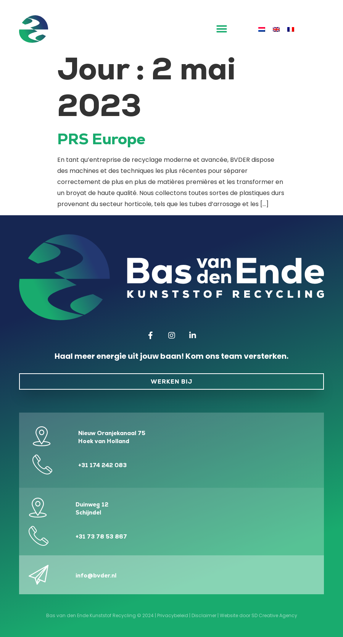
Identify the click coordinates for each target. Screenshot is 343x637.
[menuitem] (261, 29)
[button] (221, 29)
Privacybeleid (172, 615)
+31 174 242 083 (102, 465)
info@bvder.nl (96, 575)
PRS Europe (101, 139)
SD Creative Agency (274, 615)
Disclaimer (204, 615)
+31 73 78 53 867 (101, 536)
